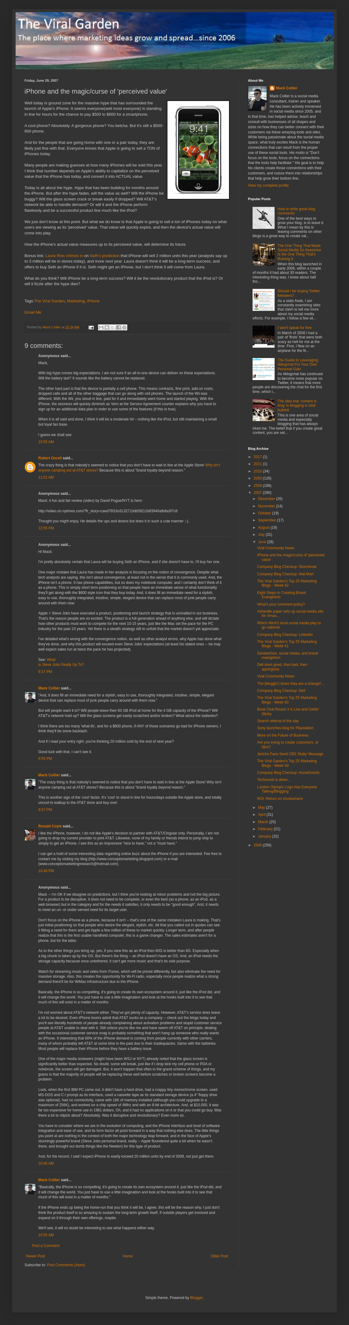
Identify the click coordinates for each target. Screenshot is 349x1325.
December (267, 499)
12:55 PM (46, 528)
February (266, 829)
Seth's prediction (104, 255)
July (262, 534)
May (262, 807)
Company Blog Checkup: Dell (281, 691)
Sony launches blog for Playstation (285, 728)
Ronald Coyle (50, 826)
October (265, 513)
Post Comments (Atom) (66, 1265)
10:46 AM (46, 1163)
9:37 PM (45, 672)
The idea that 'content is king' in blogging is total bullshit (297, 405)
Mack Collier (49, 688)
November (267, 506)
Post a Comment (45, 1246)
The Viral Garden (49, 301)
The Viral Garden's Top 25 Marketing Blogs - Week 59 (287, 763)
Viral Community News (275, 548)
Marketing (76, 301)
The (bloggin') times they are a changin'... (290, 683)
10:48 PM (46, 871)
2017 (258, 457)
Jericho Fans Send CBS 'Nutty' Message (290, 754)
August (264, 527)
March (263, 822)
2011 (258, 464)
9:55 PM (45, 758)
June (262, 542)
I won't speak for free (295, 328)
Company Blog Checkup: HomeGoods (288, 773)
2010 (258, 471)
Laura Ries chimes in (64, 255)
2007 (258, 493)
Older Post (219, 1256)
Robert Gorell (50, 458)
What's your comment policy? (281, 604)
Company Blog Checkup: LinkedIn (285, 635)
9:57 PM (45, 810)
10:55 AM (46, 442)
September (267, 520)
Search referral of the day (277, 721)
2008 (258, 485)
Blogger (196, 1298)
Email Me (32, 312)
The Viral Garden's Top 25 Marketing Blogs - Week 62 (287, 583)
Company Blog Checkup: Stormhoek (287, 567)
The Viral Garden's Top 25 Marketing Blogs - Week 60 (287, 700)
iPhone (93, 301)
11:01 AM (46, 477)
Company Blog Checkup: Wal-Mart (285, 574)
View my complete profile (268, 185)
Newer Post (35, 1256)
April (262, 814)
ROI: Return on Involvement (280, 799)
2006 (258, 845)
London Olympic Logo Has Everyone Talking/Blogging (287, 789)
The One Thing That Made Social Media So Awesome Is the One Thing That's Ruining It (299, 252)
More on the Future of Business (282, 735)
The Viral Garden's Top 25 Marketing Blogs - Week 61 (287, 644)
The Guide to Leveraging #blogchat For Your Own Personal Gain (298, 364)
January (265, 836)
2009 (258, 478)
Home (128, 1256)
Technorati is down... (274, 780)
